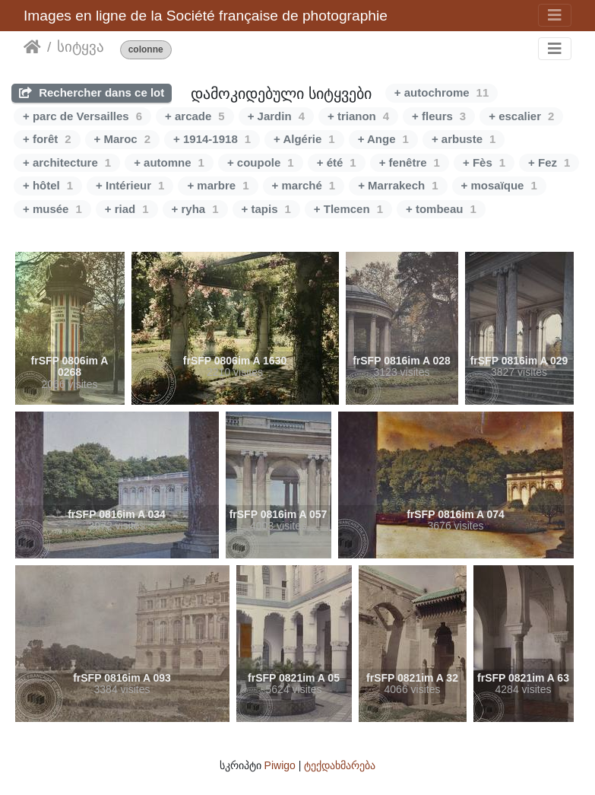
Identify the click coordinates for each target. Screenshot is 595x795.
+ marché (304, 185)
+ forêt (47, 138)
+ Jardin (276, 116)
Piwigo (280, 765)
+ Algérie (304, 138)
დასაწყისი (32, 47)
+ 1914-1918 (212, 138)
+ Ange (383, 138)
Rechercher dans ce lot (91, 92)
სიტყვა (80, 47)
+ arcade (195, 116)
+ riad (127, 208)
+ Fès (484, 162)
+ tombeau (441, 208)
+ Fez (549, 162)
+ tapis (266, 208)
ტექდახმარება (339, 765)
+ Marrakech (398, 185)
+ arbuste (463, 138)
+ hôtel (48, 185)
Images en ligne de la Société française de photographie (206, 16)
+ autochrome (441, 92)
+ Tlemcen (348, 208)
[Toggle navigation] (554, 15)
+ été (336, 162)
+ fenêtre (409, 162)
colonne (145, 50)
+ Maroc (122, 138)
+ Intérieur (130, 185)
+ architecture (67, 162)
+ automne (169, 162)
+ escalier (521, 116)
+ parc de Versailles (82, 116)
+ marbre (217, 185)
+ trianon (358, 116)
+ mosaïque (499, 185)
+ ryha (195, 208)
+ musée (52, 208)
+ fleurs (439, 116)
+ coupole (260, 162)
